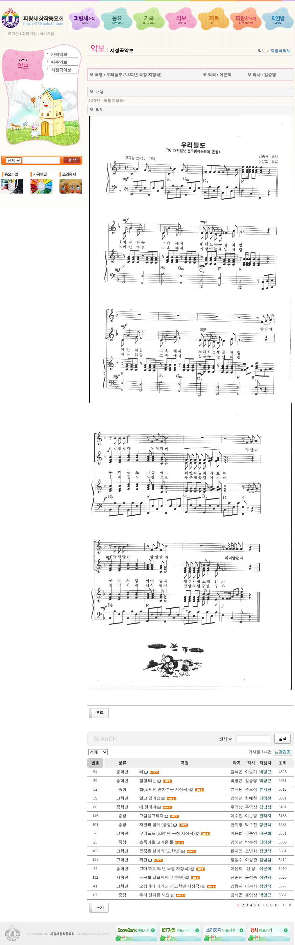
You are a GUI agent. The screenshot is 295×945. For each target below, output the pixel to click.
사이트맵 (47, 33)
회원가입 (29, 33)
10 (276, 905)
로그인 (13, 33)
